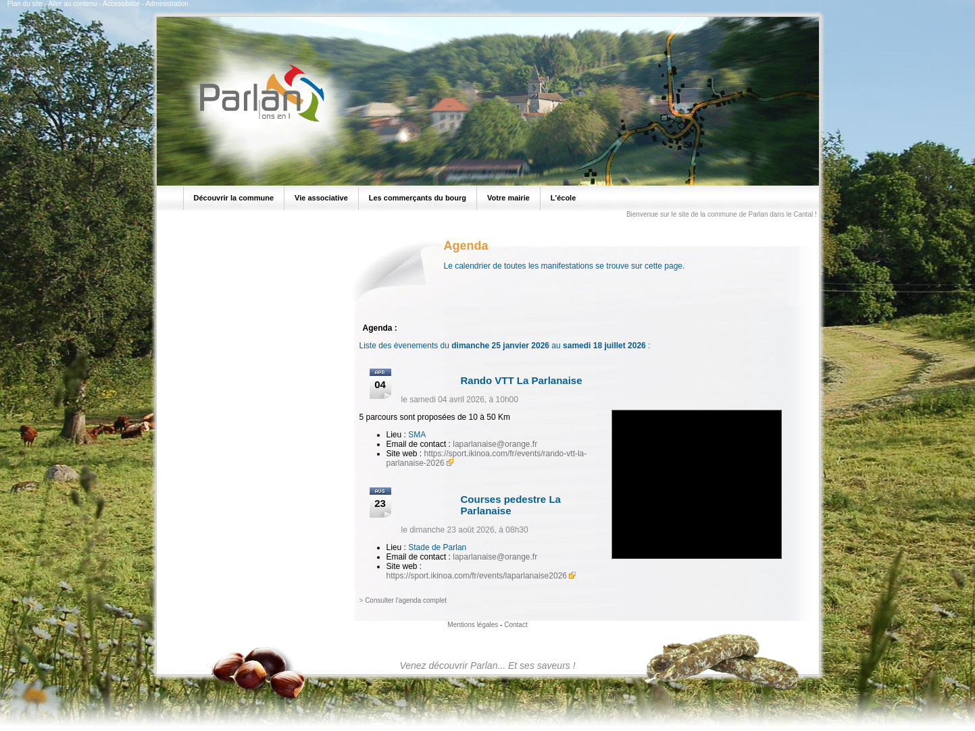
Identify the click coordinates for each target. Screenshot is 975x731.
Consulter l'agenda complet (406, 600)
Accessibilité (121, 3)
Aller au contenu (72, 3)
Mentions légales (472, 624)
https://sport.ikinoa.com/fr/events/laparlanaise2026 (476, 575)
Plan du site (25, 3)
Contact (515, 624)
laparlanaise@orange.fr (495, 444)
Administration (166, 3)
